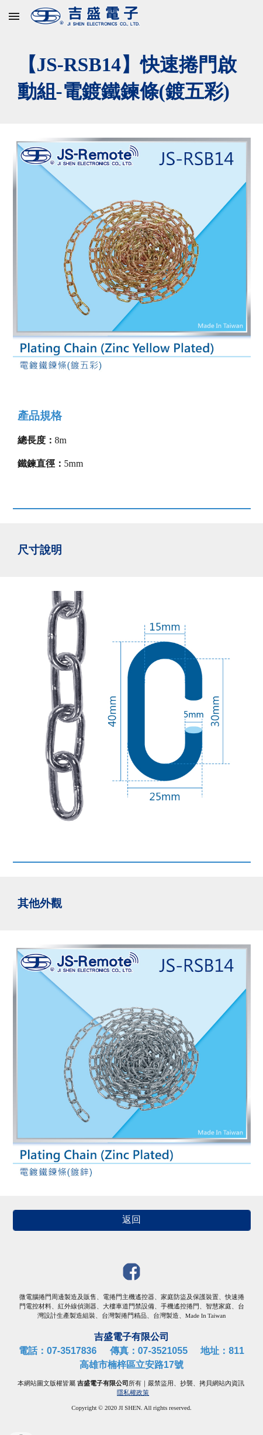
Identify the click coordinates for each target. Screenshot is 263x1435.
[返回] (131, 1220)
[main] (132, 78)
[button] (14, 16)
